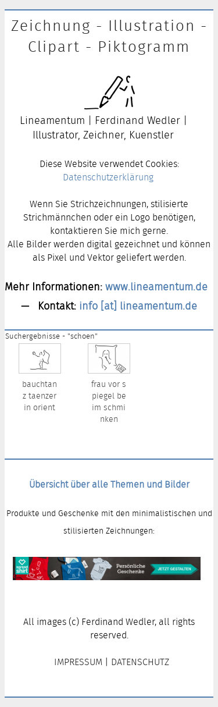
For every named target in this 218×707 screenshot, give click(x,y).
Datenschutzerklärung (108, 177)
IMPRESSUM (78, 662)
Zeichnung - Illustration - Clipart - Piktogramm (109, 36)
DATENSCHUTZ (140, 662)
